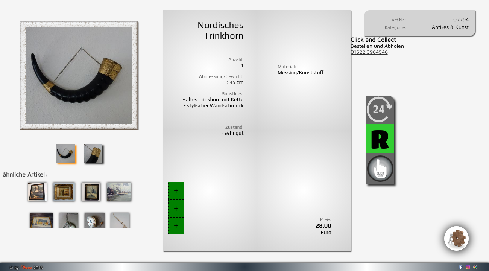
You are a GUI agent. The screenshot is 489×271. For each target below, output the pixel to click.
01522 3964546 (369, 52)
